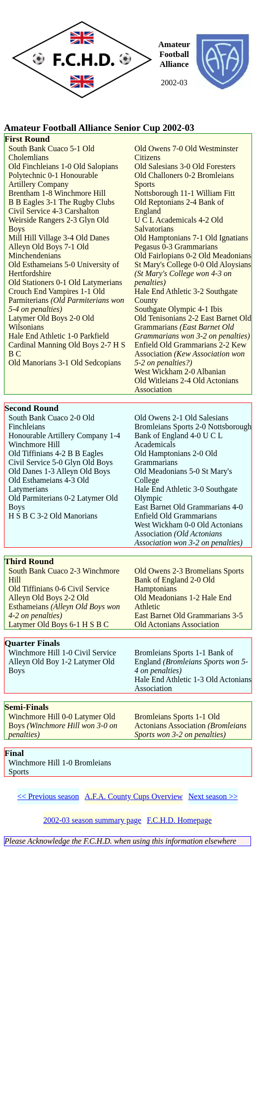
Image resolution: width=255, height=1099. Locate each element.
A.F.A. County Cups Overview (134, 796)
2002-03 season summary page (92, 820)
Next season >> (213, 796)
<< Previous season (48, 796)
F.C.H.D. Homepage (179, 820)
